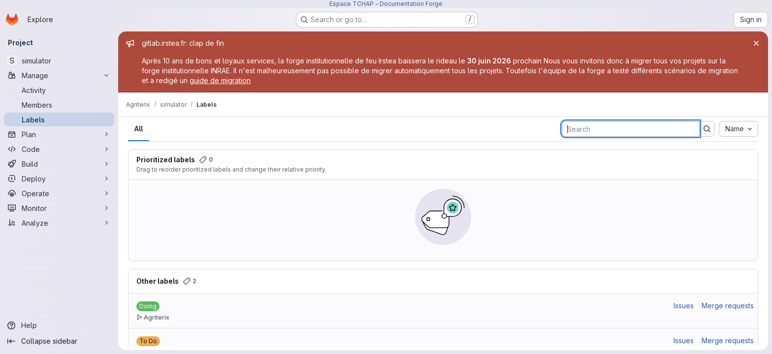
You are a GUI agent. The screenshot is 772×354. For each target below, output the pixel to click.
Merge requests (728, 305)
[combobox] (738, 129)
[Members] (59, 105)
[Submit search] (707, 129)
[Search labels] (631, 129)
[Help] (59, 325)
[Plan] (59, 134)
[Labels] (59, 119)
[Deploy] (59, 178)
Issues (684, 305)
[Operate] (59, 193)
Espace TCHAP (351, 3)
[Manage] (59, 75)
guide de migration (220, 80)
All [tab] (138, 128)
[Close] (756, 43)
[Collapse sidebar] (59, 341)
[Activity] (59, 90)
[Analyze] (59, 223)
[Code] (59, 149)
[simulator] (59, 60)
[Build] (59, 164)
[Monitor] (59, 208)
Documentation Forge (411, 3)
